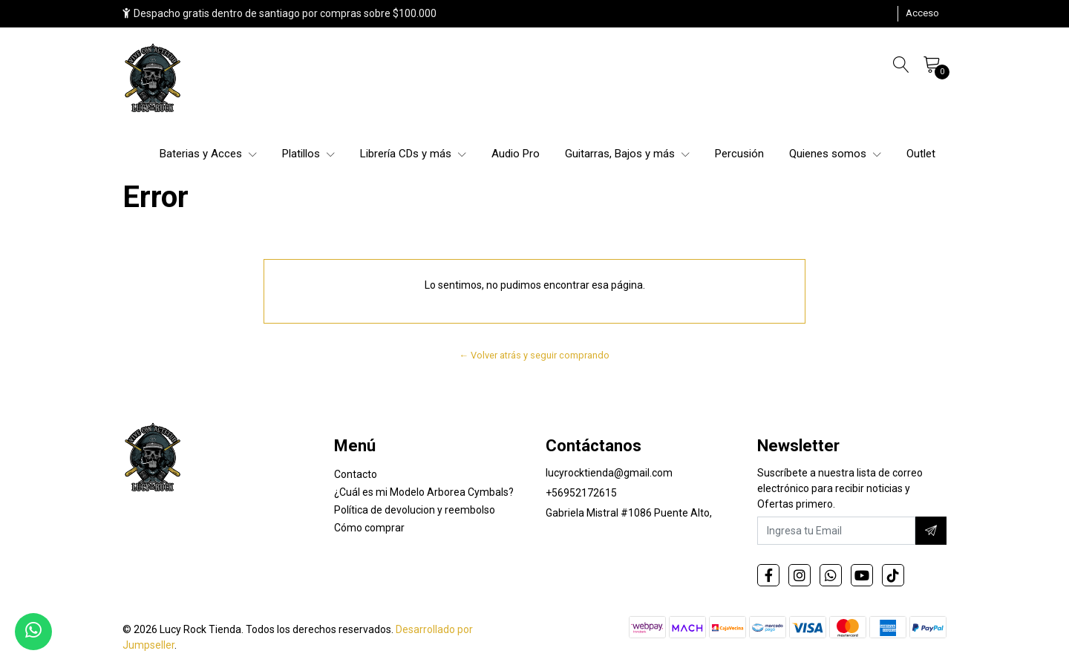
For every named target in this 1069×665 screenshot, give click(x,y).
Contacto (355, 474)
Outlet (920, 153)
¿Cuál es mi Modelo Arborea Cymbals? (424, 492)
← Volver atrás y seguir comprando (535, 355)
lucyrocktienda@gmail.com (609, 473)
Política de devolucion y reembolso (414, 510)
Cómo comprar (369, 528)
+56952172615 (581, 493)
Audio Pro (515, 153)
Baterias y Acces (208, 153)
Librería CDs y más (413, 153)
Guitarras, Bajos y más (627, 153)
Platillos (308, 153)
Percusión (739, 153)
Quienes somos (835, 153)
